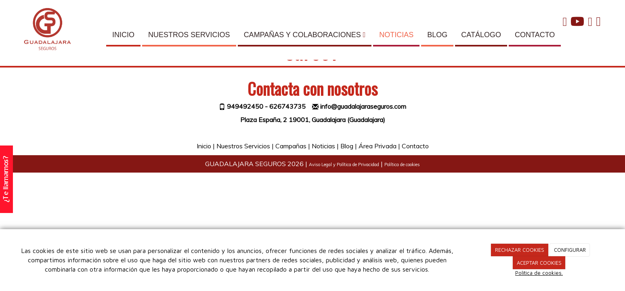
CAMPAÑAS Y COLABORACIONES (305, 35)
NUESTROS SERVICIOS (189, 35)
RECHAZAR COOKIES (519, 250)
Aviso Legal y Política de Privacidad (344, 164)
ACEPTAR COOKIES (539, 262)
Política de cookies (402, 164)
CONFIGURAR (570, 250)
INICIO (123, 35)
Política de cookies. (539, 273)
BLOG (437, 35)
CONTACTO (535, 35)
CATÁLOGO (481, 35)
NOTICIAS (396, 35)
